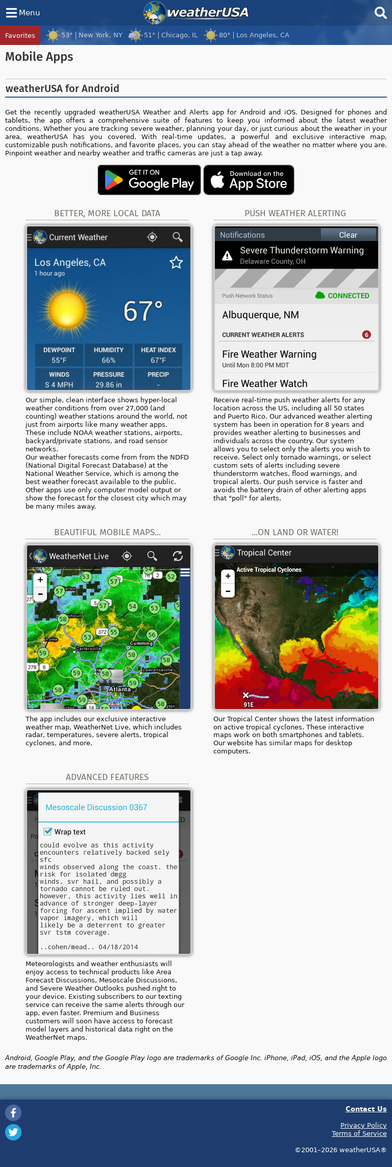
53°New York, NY (83, 34)
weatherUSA (196, 13)
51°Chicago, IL (163, 34)
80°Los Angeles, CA (246, 34)
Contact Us (366, 1108)
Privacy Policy (363, 1125)
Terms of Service (359, 1133)
